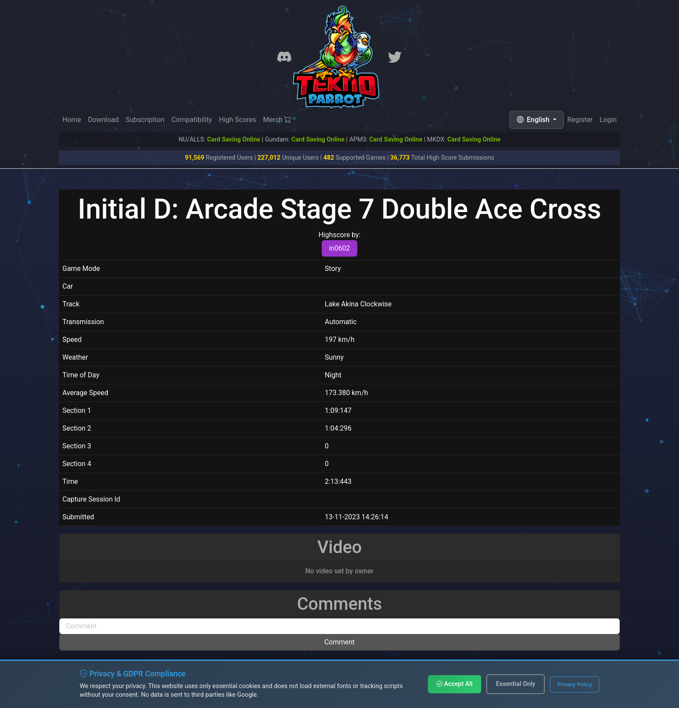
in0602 (339, 248)
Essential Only (515, 684)
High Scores (237, 120)
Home (71, 120)
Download (103, 120)
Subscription (145, 120)
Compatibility (191, 120)
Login (608, 120)
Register (580, 120)
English (534, 120)
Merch (277, 120)
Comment (339, 642)
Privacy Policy (574, 684)
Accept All (454, 684)
